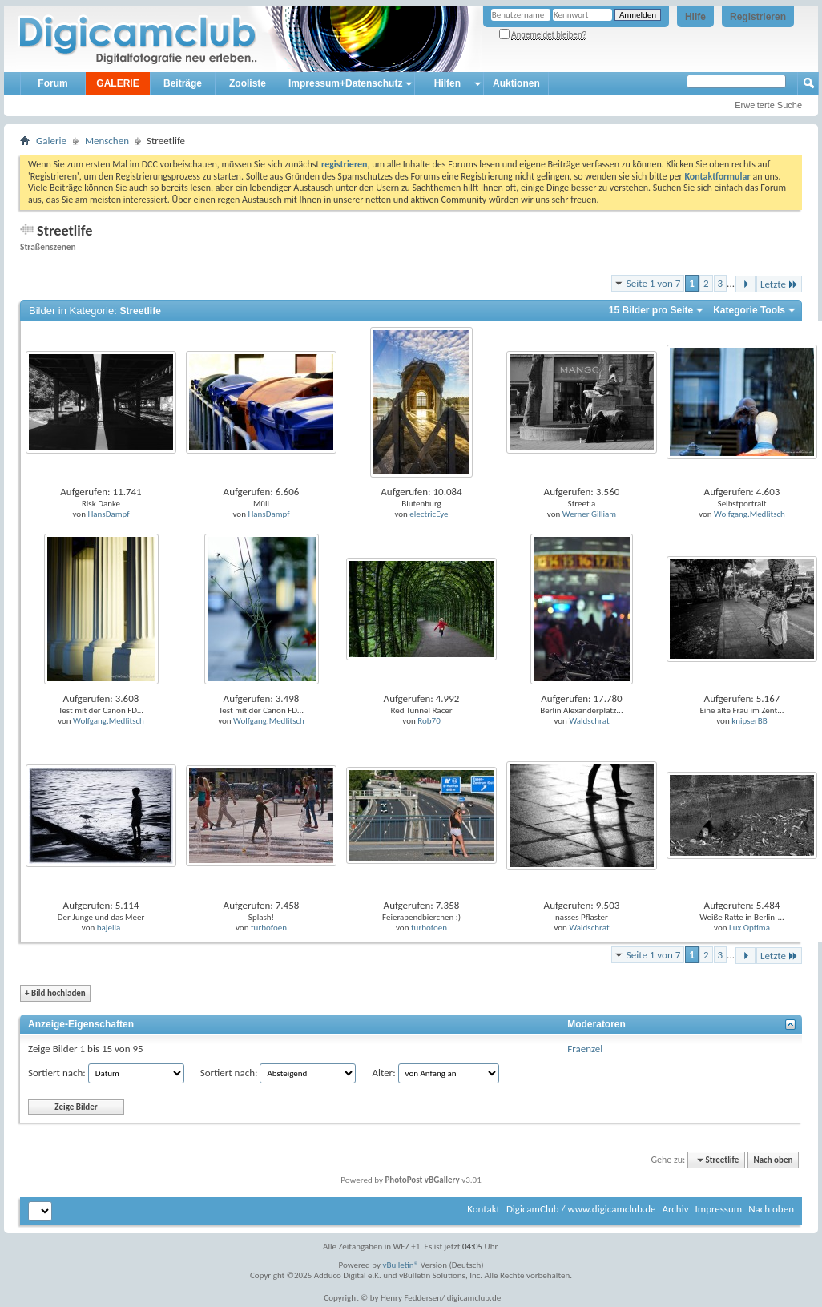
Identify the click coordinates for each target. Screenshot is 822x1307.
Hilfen (447, 83)
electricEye (428, 514)
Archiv (675, 1209)
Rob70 (428, 721)
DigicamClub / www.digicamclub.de (581, 1209)
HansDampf (108, 514)
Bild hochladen (55, 993)
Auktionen (516, 83)
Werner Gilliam (589, 514)
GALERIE (117, 83)
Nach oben (772, 1160)
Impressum (718, 1209)
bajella (108, 927)
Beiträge (182, 83)
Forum (52, 83)
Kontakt (483, 1209)
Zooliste (247, 83)
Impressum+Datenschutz (345, 83)
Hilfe (695, 16)
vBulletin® (401, 1265)
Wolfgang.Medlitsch (749, 514)
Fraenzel (584, 1049)
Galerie (51, 141)
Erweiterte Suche (768, 105)
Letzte (779, 284)
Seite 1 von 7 (654, 283)
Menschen (107, 141)
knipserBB (749, 721)
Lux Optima (749, 927)
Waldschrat (589, 721)
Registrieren (758, 16)
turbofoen (269, 927)
